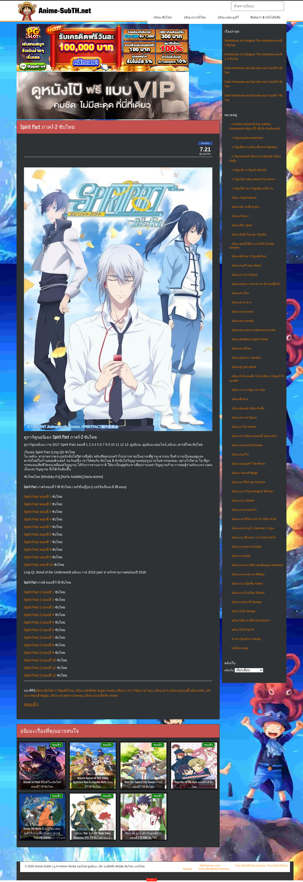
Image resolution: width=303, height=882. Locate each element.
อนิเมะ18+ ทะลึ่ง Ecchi (245, 207)
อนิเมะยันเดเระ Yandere (246, 357)
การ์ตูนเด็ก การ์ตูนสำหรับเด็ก (249, 170)
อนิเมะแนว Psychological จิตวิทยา (253, 491)
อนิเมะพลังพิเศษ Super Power (250, 339)
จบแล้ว (31, 704)
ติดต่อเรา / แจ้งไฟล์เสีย (265, 17)
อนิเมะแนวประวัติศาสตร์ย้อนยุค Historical (257, 565)
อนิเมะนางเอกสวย (243, 311)
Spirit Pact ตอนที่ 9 (37, 557)
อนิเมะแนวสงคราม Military (248, 574)
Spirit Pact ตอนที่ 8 (37, 549)
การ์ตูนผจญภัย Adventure (247, 138)
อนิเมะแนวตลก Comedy (246, 546)
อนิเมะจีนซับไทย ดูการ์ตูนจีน (249, 234)
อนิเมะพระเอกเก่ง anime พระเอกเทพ (253, 330)
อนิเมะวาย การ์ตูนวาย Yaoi (248, 390)
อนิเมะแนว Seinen (243, 500)
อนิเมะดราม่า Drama (244, 274)
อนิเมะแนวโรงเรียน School (248, 592)
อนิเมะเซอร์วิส (240, 454)
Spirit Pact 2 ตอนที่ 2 (39, 600)
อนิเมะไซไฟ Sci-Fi (243, 629)
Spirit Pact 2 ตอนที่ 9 (39, 653)
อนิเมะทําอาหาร (241, 302)
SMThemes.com (210, 865)
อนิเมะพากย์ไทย (195, 17)
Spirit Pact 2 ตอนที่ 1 (39, 592)
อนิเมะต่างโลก (240, 293)
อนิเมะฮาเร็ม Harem (244, 426)
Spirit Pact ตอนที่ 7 (37, 542)
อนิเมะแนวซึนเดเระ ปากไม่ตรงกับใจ (254, 537)
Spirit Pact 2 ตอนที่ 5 (39, 622)
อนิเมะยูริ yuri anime (244, 367)
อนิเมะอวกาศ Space (244, 417)
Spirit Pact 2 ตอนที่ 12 (40, 675)
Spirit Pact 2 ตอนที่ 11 (40, 668)
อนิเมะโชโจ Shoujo (243, 611)
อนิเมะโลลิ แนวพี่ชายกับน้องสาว (251, 620)
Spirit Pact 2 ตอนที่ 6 (39, 630)
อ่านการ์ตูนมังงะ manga (246, 639)
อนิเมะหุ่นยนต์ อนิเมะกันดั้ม (248, 408)
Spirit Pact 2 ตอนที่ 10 (40, 660)
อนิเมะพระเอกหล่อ (243, 321)
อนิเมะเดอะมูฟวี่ (228, 17)
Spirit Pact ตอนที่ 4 (37, 519)
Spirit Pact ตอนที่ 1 (37, 496)
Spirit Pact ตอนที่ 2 (37, 504)
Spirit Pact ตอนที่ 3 (37, 512)
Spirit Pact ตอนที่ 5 (37, 527)
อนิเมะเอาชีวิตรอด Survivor (248, 482)
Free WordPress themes (250, 865)
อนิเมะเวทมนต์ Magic (245, 473)
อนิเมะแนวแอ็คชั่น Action (247, 583)
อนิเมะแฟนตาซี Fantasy (247, 602)
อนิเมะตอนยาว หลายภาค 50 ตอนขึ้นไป (256, 284)
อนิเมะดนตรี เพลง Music (246, 265)
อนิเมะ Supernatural (244, 197)
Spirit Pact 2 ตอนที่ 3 (39, 607)
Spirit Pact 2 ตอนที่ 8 (39, 645)
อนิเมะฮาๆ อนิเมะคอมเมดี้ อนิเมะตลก (254, 436)
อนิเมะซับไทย (162, 17)
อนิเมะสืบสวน (240, 399)
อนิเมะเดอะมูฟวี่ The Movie (248, 463)
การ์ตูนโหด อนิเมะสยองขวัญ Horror (253, 179)
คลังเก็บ (229, 670)
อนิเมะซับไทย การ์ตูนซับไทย (249, 256)
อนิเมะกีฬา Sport (242, 225)
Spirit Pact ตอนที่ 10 (38, 565)
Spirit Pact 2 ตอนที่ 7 (39, 637)
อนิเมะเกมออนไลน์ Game (247, 445)
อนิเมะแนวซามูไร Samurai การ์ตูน (253, 528)
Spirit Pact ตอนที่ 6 (37, 534)
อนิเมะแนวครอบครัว (244, 509)
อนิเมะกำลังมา (240, 216)
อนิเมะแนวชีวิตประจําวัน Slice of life (254, 519)
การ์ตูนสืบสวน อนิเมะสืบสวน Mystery (254, 147)
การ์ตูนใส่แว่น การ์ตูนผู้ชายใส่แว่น (252, 188)
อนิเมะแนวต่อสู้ (241, 556)
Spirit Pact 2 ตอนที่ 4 (39, 615)
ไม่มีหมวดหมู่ (240, 648)
